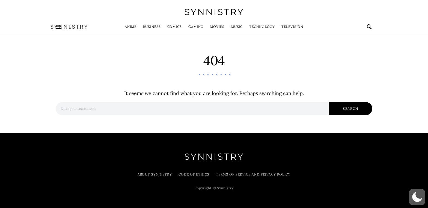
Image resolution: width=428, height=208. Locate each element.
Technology (262, 27)
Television (292, 27)
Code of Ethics (194, 174)
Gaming (195, 27)
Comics (174, 27)
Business (151, 27)
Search (350, 108)
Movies (217, 27)
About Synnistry (155, 174)
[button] (417, 197)
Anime (131, 27)
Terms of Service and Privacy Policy (253, 174)
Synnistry (214, 12)
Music (237, 27)
